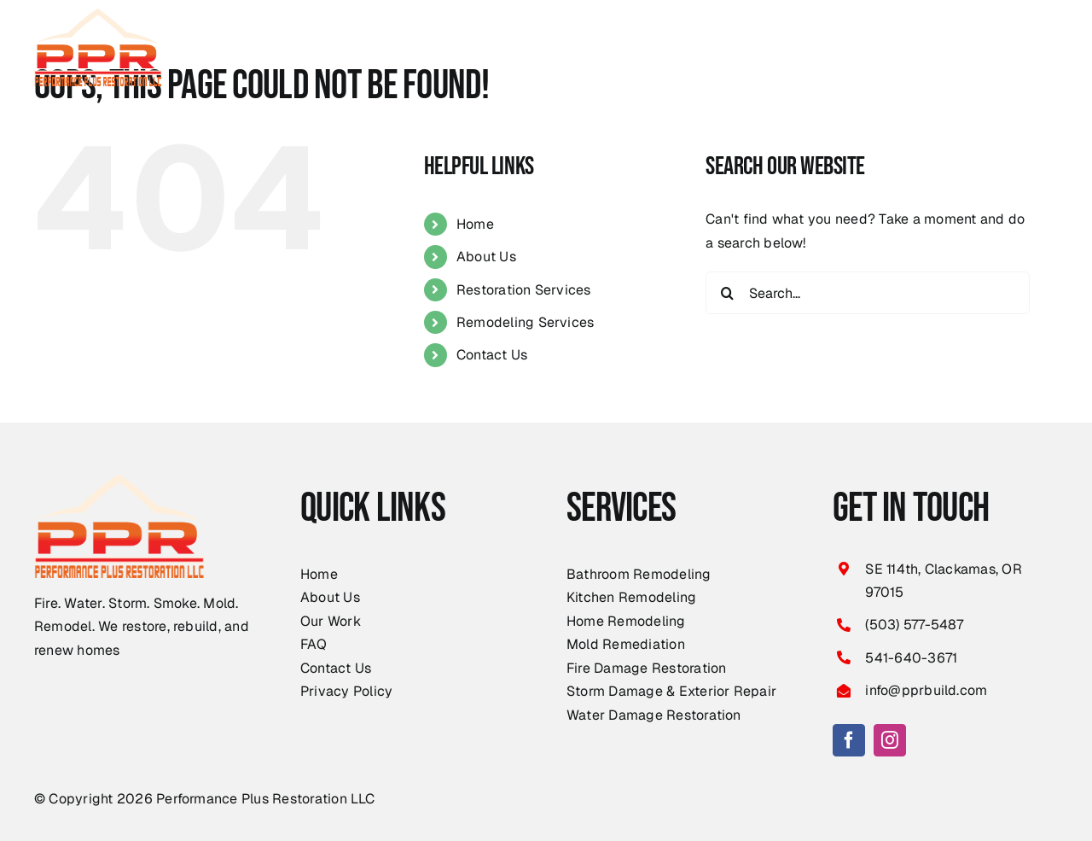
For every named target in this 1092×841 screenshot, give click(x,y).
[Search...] (868, 293)
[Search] (727, 293)
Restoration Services (523, 290)
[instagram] (890, 740)
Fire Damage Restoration (646, 668)
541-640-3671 (911, 658)
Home (475, 224)
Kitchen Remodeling (631, 597)
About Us (486, 257)
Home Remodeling (626, 621)
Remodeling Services (525, 322)
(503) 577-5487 (914, 625)
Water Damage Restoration (653, 715)
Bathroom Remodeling (639, 574)
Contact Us (491, 355)
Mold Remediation (625, 644)
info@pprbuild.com (926, 690)
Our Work (330, 621)
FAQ (314, 644)
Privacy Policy (346, 691)
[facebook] (849, 740)
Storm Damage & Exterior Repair (671, 691)
